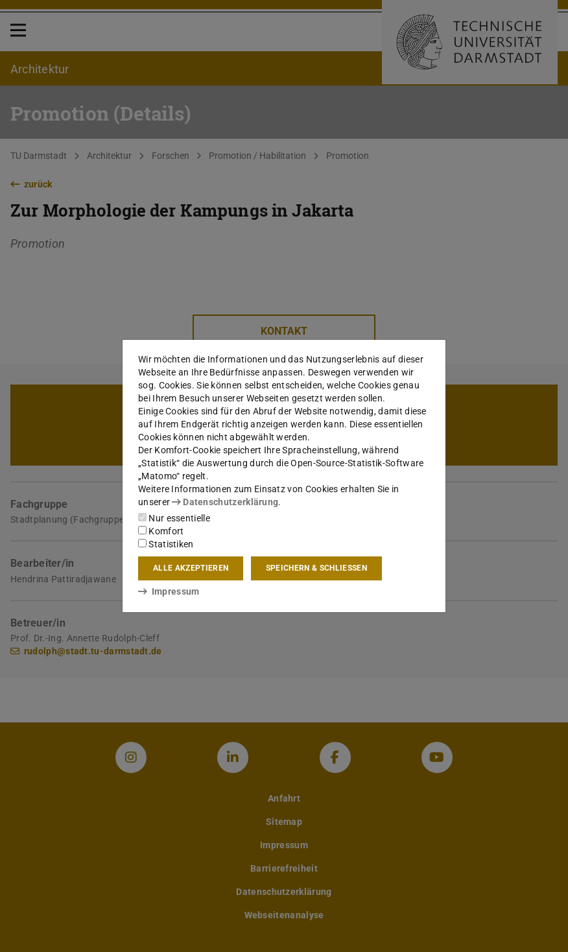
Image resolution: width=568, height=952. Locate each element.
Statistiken (166, 544)
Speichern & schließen (316, 568)
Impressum (169, 591)
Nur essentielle (174, 518)
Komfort (160, 531)
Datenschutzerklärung (225, 502)
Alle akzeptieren (190, 568)
